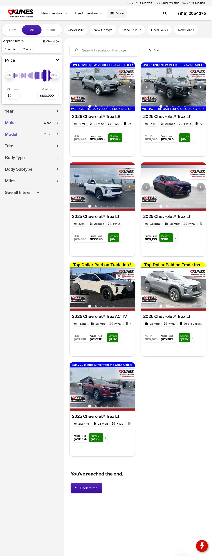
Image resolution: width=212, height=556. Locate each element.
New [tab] (12, 30)
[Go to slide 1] (89, 106)
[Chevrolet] (12, 49)
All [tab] (32, 30)
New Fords (186, 30)
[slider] (9, 75)
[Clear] (47, 123)
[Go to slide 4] (107, 106)
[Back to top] (86, 488)
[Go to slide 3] (101, 106)
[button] (74, 86)
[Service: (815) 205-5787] (139, 3)
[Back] (50, 41)
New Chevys (103, 30)
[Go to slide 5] (113, 106)
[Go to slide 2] (95, 106)
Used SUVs (159, 30)
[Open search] (165, 13)
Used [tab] (51, 30)
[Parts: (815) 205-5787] (167, 3)
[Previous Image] (75, 87)
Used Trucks (131, 30)
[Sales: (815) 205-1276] (193, 3)
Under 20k (76, 30)
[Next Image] (130, 87)
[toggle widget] (202, 546)
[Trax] (27, 49)
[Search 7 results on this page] (104, 50)
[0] (13, 96)
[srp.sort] (154, 50)
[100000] (48, 96)
